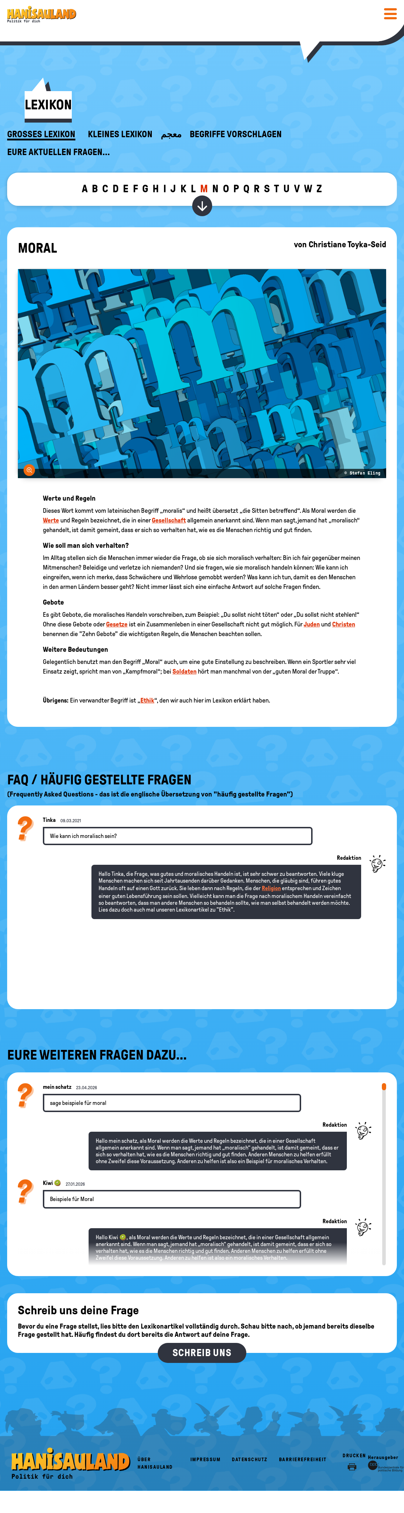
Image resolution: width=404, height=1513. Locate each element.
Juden (312, 624)
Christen (343, 624)
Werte (51, 520)
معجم (171, 134)
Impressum (205, 1459)
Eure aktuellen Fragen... (58, 152)
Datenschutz (250, 1459)
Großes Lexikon (41, 134)
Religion (271, 888)
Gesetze (117, 624)
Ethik (147, 700)
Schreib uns (202, 1352)
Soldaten (184, 671)
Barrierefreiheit (303, 1459)
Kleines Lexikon (120, 134)
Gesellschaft (169, 520)
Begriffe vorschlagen (236, 134)
